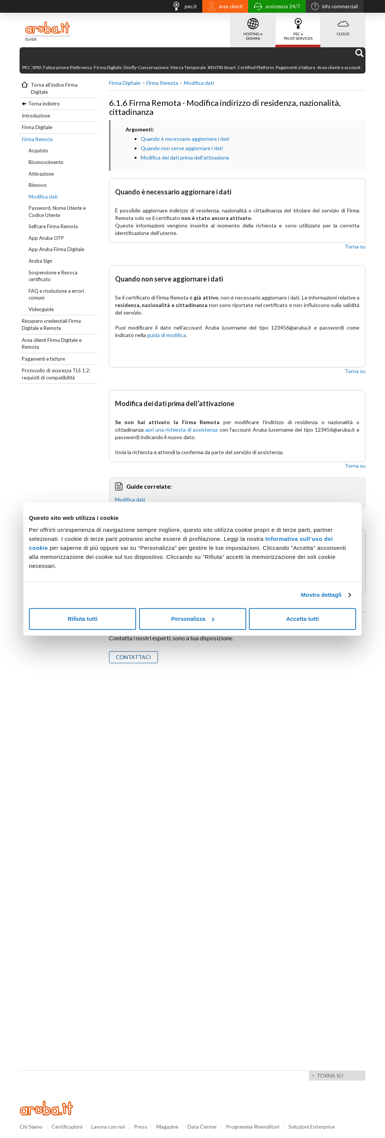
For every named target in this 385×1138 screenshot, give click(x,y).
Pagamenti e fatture (295, 67)
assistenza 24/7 (275, 7)
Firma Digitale (108, 67)
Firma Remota (37, 139)
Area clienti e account (339, 67)
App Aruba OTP (46, 238)
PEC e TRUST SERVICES (298, 27)
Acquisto (38, 151)
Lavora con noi (108, 1126)
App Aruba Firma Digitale (56, 249)
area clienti (223, 7)
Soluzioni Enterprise (311, 1126)
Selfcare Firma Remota (53, 226)
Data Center (202, 1126)
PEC (26, 67)
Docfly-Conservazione (146, 67)
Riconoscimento (46, 162)
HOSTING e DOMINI (252, 27)
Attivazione (41, 174)
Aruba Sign (40, 261)
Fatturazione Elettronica (67, 67)
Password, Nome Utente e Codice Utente (57, 211)
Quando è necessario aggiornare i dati (185, 138)
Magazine (167, 1126)
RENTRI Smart (222, 67)
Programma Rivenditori (252, 1126)
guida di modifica (166, 335)
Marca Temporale (188, 67)
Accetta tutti (302, 619)
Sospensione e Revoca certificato (53, 276)
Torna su (355, 246)
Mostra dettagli (321, 595)
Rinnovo (38, 185)
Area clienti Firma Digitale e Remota (52, 343)
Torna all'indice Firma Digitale (54, 88)
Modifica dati (43, 197)
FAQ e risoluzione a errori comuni (56, 294)
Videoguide (41, 309)
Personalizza (192, 619)
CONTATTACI (133, 657)
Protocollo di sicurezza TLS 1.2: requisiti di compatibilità (56, 374)
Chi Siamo (31, 1126)
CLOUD (343, 24)
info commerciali (333, 7)
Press (140, 1126)
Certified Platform (256, 67)
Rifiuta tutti (82, 619)
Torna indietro (44, 104)
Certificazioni (67, 1126)
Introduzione (36, 116)
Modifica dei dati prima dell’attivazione (185, 157)
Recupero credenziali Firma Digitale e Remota (51, 324)
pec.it (182, 7)
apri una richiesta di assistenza (181, 429)
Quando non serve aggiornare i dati (182, 148)
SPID (36, 67)
